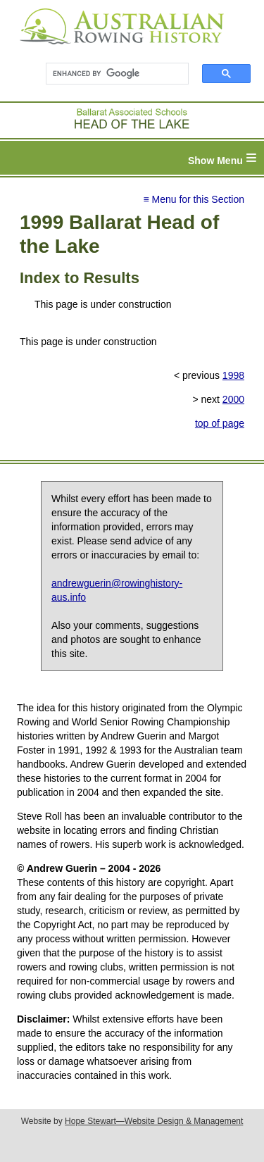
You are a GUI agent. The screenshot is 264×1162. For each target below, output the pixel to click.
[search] (111, 74)
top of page (219, 423)
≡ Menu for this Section (193, 199)
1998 (233, 375)
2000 (233, 399)
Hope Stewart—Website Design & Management (154, 1121)
